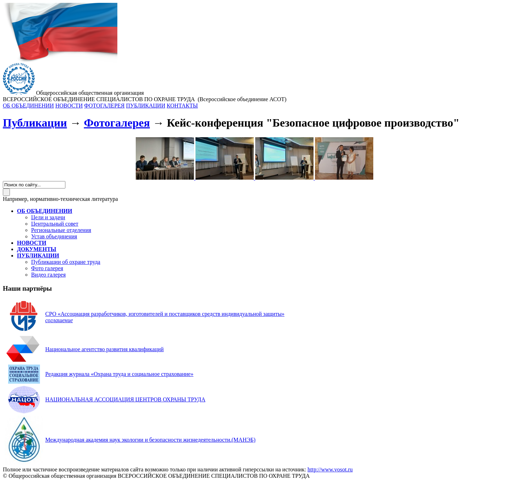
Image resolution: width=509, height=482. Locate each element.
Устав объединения (54, 236)
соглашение (59, 320)
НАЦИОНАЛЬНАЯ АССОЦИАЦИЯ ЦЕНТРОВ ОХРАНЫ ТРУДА (125, 399)
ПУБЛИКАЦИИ (145, 106)
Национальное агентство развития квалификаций (104, 349)
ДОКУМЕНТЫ (36, 249)
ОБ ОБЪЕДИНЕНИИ (28, 106)
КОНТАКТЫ (182, 106)
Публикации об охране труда (65, 262)
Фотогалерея (117, 122)
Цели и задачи (48, 217)
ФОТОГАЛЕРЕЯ (104, 106)
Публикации (35, 122)
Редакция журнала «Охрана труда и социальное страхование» (119, 374)
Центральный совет (54, 224)
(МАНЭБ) (150, 440)
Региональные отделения (61, 230)
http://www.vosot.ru (330, 469)
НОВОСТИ (69, 106)
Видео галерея (48, 275)
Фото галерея (47, 268)
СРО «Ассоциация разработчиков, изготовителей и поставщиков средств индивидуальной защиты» (165, 314)
